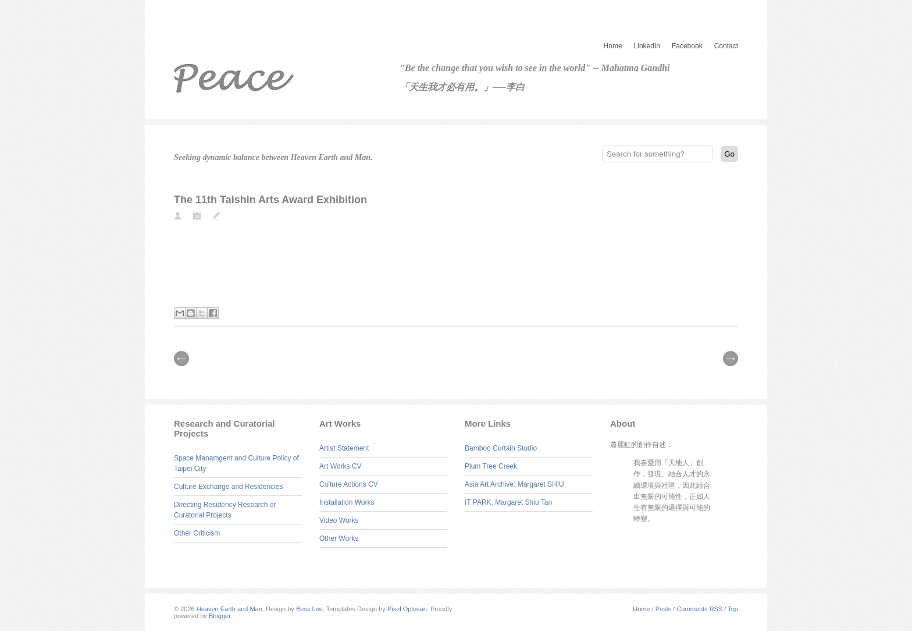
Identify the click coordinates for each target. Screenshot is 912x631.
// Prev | (181, 358)
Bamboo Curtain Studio (501, 448)
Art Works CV (340, 466)
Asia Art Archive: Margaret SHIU (514, 484)
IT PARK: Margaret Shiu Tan (508, 502)
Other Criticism (197, 533)
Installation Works (346, 502)
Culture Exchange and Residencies (228, 487)
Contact (726, 46)
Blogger (219, 615)
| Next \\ (730, 358)
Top (733, 608)
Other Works (338, 538)
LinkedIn (647, 46)
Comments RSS (699, 608)
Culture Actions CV (348, 484)
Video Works (339, 520)
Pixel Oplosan (407, 608)
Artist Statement (344, 448)
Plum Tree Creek (491, 466)
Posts (664, 608)
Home (613, 46)
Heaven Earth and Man (229, 608)
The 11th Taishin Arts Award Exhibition (270, 199)
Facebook (687, 46)
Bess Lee (309, 608)
